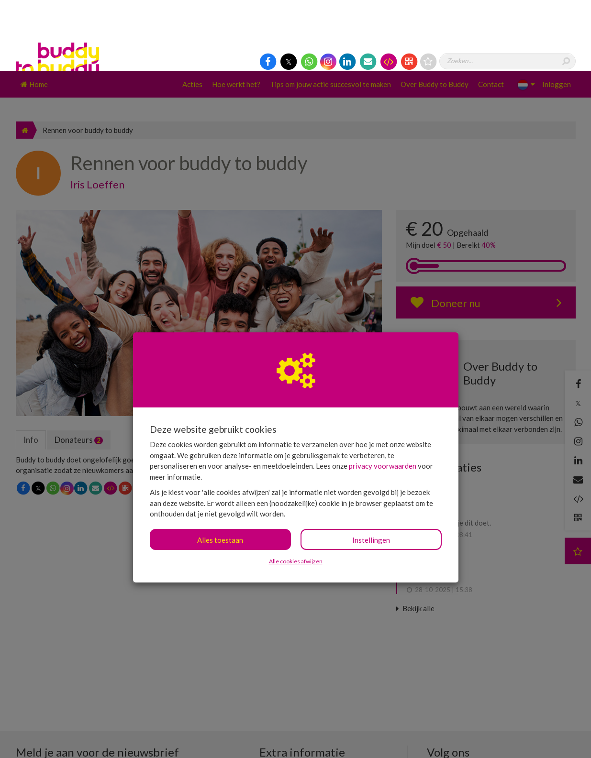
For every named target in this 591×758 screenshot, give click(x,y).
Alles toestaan (220, 468)
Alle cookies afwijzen (296, 490)
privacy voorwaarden (382, 394)
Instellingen (371, 468)
